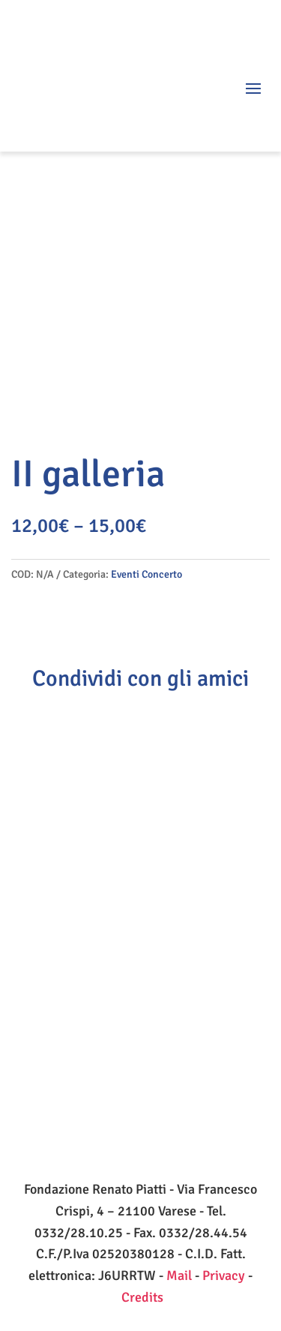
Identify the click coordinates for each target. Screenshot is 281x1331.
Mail (179, 1275)
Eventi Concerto (146, 574)
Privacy (223, 1275)
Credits (142, 1297)
